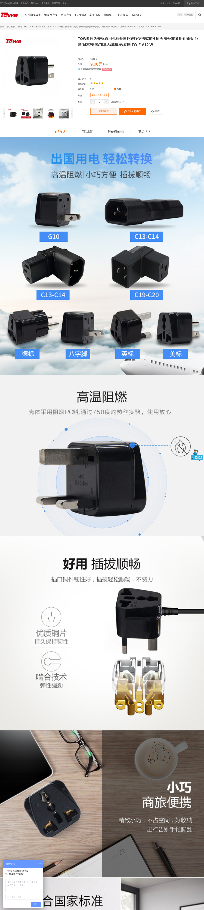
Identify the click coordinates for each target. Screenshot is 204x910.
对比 (117, 89)
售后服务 (45, 3)
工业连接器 (121, 14)
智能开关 (136, 14)
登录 (162, 3)
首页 (2, 26)
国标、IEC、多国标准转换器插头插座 (35, 26)
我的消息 (177, 3)
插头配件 (11, 26)
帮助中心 (35, 3)
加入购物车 (132, 111)
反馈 (65, 3)
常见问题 (56, 3)
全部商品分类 (33, 14)
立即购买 (104, 111)
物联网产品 (51, 14)
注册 (169, 3)
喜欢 (155, 111)
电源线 (107, 14)
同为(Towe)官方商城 (9, 3)
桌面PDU (94, 14)
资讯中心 (24, 3)
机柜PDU (80, 14)
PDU (180, 15)
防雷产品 (66, 14)
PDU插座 (189, 15)
